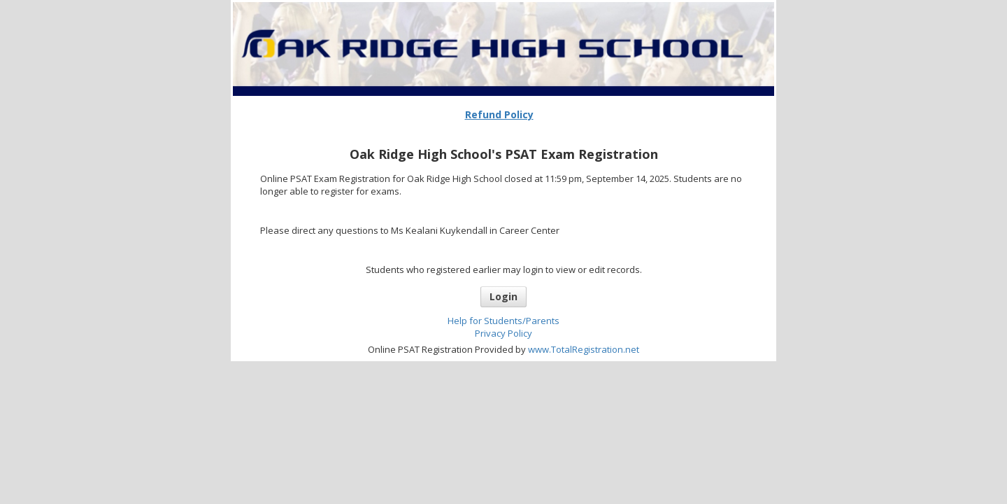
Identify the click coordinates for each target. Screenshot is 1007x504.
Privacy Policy (503, 333)
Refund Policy (499, 114)
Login (503, 296)
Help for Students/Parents (503, 320)
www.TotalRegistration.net (583, 349)
